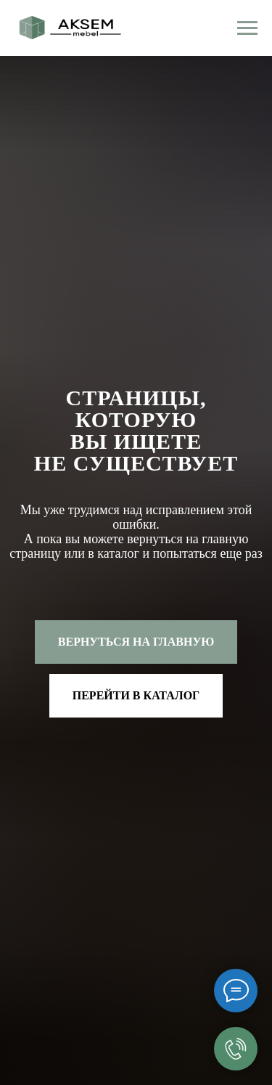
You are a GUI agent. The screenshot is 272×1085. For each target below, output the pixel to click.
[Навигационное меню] (247, 28)
